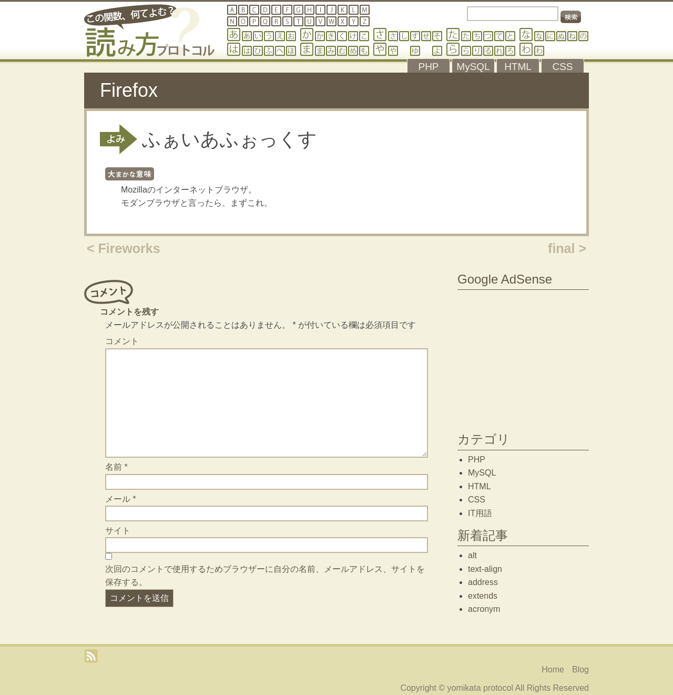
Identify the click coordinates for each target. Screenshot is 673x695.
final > (567, 248)
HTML (479, 486)
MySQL (482, 472)
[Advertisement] (523, 358)
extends (482, 595)
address (483, 582)
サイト (117, 530)
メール (120, 499)
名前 (116, 466)
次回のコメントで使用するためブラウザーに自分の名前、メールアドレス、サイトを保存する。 (265, 576)
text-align (485, 569)
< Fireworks (123, 248)
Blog (580, 669)
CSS (476, 499)
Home (553, 669)
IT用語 (480, 513)
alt (472, 555)
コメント (122, 341)
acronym (484, 609)
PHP (476, 459)
